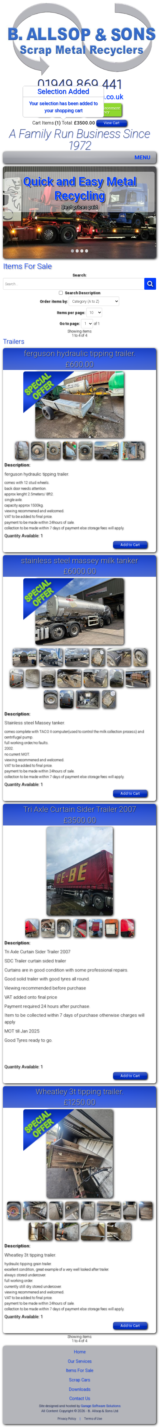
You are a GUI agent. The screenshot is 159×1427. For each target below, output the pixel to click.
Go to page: (69, 323)
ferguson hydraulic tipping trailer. (79, 353)
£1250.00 (79, 1102)
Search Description (82, 293)
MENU (142, 157)
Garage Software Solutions (100, 1406)
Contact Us (79, 1398)
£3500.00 (79, 820)
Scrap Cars (79, 1379)
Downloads (79, 1389)
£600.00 (79, 364)
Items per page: (71, 312)
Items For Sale (79, 1370)
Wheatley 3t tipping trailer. (79, 1091)
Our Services (80, 1361)
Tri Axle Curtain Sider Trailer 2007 (79, 809)
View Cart (112, 123)
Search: (79, 275)
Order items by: (54, 301)
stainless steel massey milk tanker (79, 560)
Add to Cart (130, 545)
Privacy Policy (66, 1418)
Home (79, 1351)
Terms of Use (93, 1418)
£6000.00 (79, 571)
